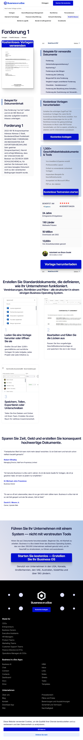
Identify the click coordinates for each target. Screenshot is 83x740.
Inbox (44, 667)
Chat (4, 667)
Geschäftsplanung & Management (32, 13)
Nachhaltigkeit (47, 708)
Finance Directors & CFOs (12, 650)
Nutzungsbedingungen (8, 735)
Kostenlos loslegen (61, 136)
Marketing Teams (9, 643)
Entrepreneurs (8, 627)
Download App (8, 705)
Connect (5, 671)
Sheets (44, 677)
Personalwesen (69, 13)
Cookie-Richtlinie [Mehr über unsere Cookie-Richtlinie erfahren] (39, 735)
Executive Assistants (10, 633)
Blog (4, 698)
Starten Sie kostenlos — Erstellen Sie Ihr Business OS (41, 557)
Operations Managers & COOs (14, 653)
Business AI (6, 664)
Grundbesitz (62, 21)
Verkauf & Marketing (54, 17)
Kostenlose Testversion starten (61, 192)
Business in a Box (12, 730)
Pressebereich (47, 695)
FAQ (3, 708)
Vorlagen (12, 13)
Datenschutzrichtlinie (25, 735)
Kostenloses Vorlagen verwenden (17, 43)
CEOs (4, 623)
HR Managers (7, 637)
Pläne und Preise (48, 698)
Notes (44, 674)
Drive (4, 684)
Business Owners (9, 630)
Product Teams (8, 640)
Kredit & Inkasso (73, 17)
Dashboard (6, 677)
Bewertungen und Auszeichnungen (56, 701)
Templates (46, 684)
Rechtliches (54, 13)
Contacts (5, 674)
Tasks (44, 681)
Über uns (6, 695)
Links (44, 671)
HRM (44, 664)
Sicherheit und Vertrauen (52, 705)
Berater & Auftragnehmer (43, 21)
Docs (4, 681)
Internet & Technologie (12, 17)
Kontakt (5, 701)
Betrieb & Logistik (22, 21)
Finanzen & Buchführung (33, 17)
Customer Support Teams (12, 647)
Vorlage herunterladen (61, 264)
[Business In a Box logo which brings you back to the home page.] (14, 3)
